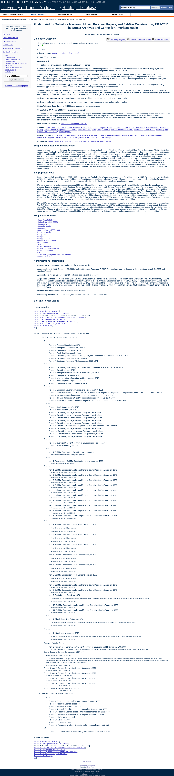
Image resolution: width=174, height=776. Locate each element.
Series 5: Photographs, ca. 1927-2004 (49, 319)
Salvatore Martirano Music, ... (66, 19)
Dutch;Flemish (106, 141)
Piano (152, 130)
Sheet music (90, 137)
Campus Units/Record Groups (13, 14)
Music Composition (141, 130)
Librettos (141, 135)
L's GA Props (9, 72)
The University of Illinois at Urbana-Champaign (92, 775)
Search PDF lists (166, 7)
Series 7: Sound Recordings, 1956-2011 (50, 323)
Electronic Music (152, 128)
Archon (85, 774)
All (35, 328)
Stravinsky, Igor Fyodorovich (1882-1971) (54, 254)
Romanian (95, 141)
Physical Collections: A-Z (39, 14)
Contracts (117, 128)
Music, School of (103, 130)
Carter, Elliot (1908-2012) (77, 128)
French (58, 141)
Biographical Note (9, 41)
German (86, 141)
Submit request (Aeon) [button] (116, 40)
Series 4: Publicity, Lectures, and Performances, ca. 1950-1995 (59, 317)
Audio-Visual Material (79, 135)
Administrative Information (12, 48)
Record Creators (117, 14)
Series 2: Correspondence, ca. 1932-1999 (51, 313)
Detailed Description (10, 52)
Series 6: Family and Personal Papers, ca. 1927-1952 (55, 321)
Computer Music (105, 128)
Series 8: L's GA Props (43, 325)
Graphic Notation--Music (67, 130)
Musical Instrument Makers (122, 130)
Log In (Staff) (87, 761)
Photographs (8, 65)
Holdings (19, 19)
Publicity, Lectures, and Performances (16, 63)
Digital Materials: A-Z (65, 14)
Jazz (94, 130)
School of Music (49, 19)
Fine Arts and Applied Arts (33, 19)
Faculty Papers (50, 130)
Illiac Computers (84, 130)
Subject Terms (8, 45)
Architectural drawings (61, 135)
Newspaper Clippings (46, 137)
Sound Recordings (10, 69)
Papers (58, 137)
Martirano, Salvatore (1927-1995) (65, 53)
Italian (71, 141)
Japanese (78, 141)
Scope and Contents (10, 38)
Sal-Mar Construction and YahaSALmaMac (12, 60)
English (51, 141)
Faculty (40, 130)
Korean (65, 141)
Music (6, 55)
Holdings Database (79, 7)
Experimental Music (113, 135)
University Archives (7, 19)
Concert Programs (96, 135)
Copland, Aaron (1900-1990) (133, 128)
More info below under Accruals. (74, 124)
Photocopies (67, 137)
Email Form (90, 767)
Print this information (160, 40)
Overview (6, 34)
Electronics (164, 128)
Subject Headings (91, 14)
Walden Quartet (65, 132)
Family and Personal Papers (13, 67)
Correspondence (10, 57)
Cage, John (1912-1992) (56, 128)
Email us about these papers (16, 86)
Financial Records (129, 135)
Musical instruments (154, 135)
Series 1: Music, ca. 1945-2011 (46, 311)
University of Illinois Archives (28, 7)
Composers (93, 128)
